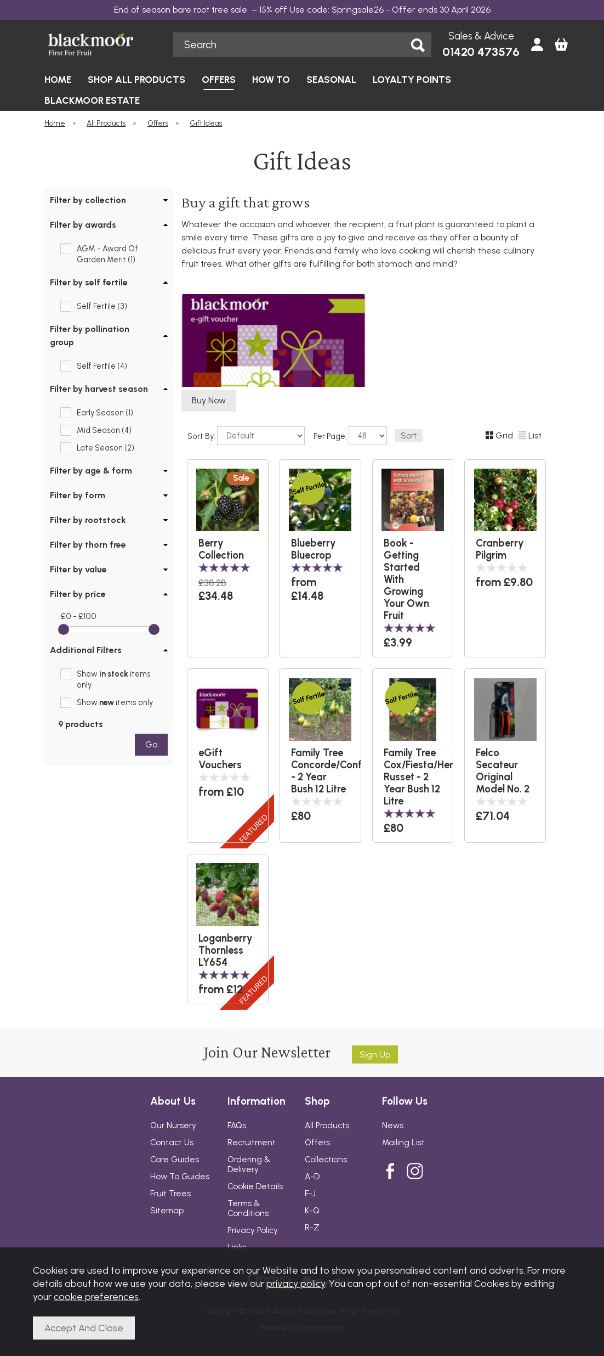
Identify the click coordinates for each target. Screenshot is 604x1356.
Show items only (114, 679)
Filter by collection (88, 200)
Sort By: (246, 435)
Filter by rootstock (88, 520)
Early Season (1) (105, 413)
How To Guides (179, 1176)
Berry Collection (221, 549)
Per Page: (350, 435)
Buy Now (209, 400)
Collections (326, 1159)
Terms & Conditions (248, 1208)
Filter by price (78, 594)
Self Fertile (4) (102, 366)
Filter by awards (83, 225)
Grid (499, 435)
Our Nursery (173, 1125)
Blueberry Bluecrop (313, 549)
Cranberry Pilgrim (500, 549)
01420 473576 (481, 51)
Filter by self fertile (89, 282)
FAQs (236, 1125)
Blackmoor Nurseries (102, 44)
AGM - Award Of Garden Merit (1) (107, 254)
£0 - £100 (78, 616)
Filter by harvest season (99, 389)
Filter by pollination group (89, 335)
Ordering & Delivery (248, 1164)
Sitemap (167, 1211)
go (151, 744)
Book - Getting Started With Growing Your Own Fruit (406, 579)
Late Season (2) (105, 448)
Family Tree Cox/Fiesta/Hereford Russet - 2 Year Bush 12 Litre (413, 777)
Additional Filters (86, 650)
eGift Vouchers (220, 759)
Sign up (375, 1054)
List (530, 435)
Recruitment (251, 1142)
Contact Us (171, 1142)
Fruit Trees (170, 1194)
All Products (327, 1125)
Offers (317, 1142)
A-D (312, 1176)
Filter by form (77, 495)
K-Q (312, 1211)
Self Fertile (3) (102, 306)
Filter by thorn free (88, 544)
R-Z (312, 1228)
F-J (310, 1194)
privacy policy (295, 1283)
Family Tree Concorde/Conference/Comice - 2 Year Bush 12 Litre (320, 771)
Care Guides (174, 1159)
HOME (57, 79)
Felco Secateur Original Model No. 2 (502, 771)
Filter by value (78, 569)
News (392, 1125)
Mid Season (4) (104, 430)
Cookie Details (255, 1186)
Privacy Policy (252, 1230)
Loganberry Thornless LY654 (225, 950)
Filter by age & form (91, 470)
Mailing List (403, 1142)
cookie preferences (96, 1296)
